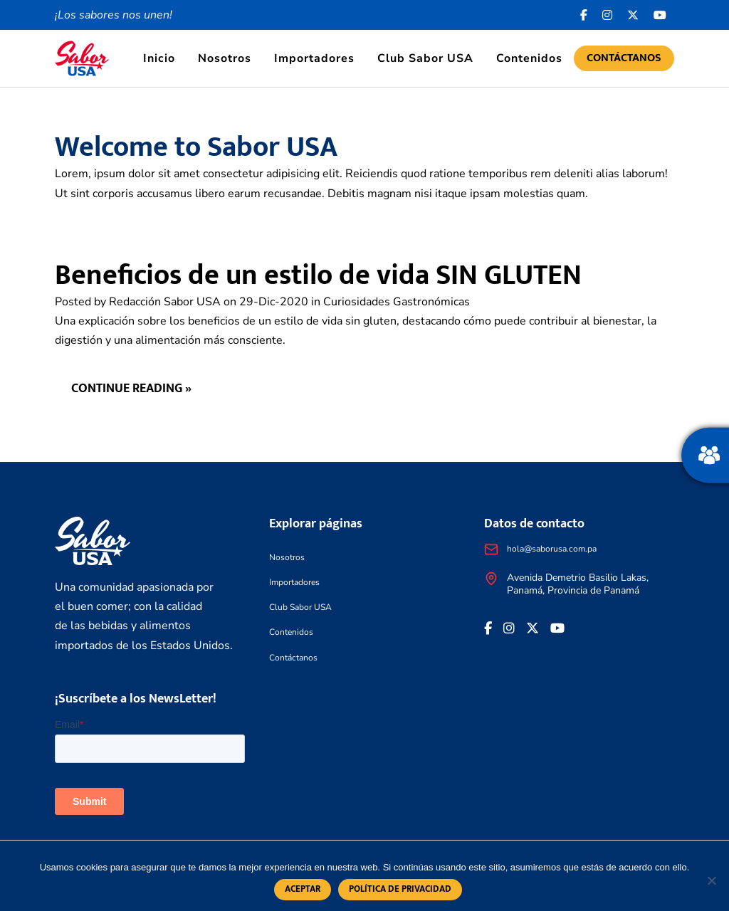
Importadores (314, 58)
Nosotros (224, 58)
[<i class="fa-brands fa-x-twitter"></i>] (633, 15)
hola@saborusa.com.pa (552, 548)
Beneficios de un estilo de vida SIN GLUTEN (318, 275)
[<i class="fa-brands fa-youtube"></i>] (660, 15)
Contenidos (529, 58)
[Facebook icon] (584, 15)
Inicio (159, 58)
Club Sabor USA (425, 58)
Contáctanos (624, 58)
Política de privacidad (400, 889)
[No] (711, 880)
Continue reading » (131, 389)
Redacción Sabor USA (165, 302)
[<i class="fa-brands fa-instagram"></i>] (607, 15)
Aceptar (302, 889)
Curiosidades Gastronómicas (396, 302)
